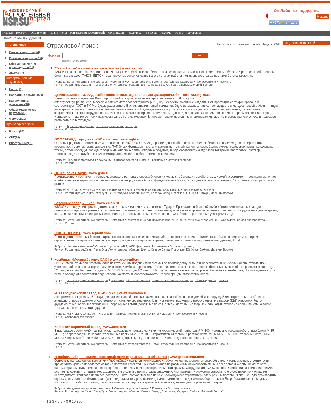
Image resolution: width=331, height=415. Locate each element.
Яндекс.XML (271, 44)
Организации (116, 32)
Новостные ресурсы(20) (26, 94)
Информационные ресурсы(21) (19, 80)
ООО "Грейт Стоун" (70, 173)
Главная (7, 32)
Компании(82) (16, 45)
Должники (135, 32)
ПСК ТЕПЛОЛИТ (67, 233)
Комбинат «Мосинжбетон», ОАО (80, 259)
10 (74, 401)
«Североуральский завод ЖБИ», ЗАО (85, 293)
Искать (322, 16)
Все (79, 401)
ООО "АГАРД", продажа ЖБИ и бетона (86, 139)
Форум (179, 32)
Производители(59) (20, 124)
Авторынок (194, 32)
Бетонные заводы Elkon (74, 203)
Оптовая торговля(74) (24, 52)
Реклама (165, 32)
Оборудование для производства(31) (22, 65)
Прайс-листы (58, 32)
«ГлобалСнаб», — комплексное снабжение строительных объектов (110, 357)
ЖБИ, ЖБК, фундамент (22, 38)
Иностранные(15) (21, 143)
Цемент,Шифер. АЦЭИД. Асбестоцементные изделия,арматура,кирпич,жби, (117, 95)
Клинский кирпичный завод (77, 327)
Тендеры (151, 32)
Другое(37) (16, 72)
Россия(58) (16, 131)
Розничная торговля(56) (26, 58)
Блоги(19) (15, 89)
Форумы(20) (17, 118)
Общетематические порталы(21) (22, 111)
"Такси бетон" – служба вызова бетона (86, 68)
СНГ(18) (14, 137)
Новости (21, 32)
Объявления (38, 32)
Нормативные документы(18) (19, 102)
